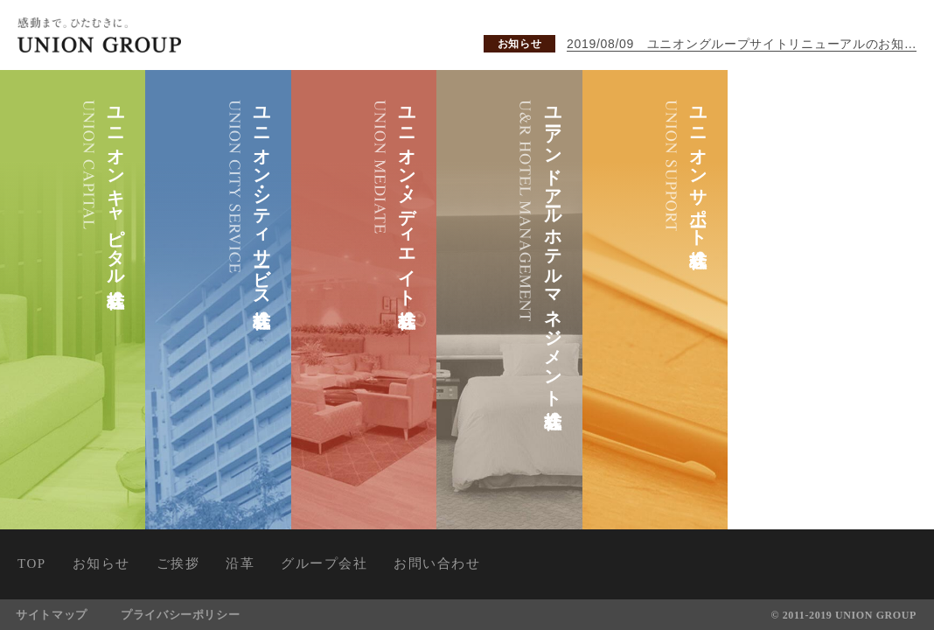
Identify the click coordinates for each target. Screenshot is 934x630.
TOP (31, 563)
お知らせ (519, 44)
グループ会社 (324, 563)
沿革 (240, 563)
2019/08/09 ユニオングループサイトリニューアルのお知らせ (742, 44)
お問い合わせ (437, 563)
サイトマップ (52, 614)
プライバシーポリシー (181, 614)
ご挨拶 (178, 563)
